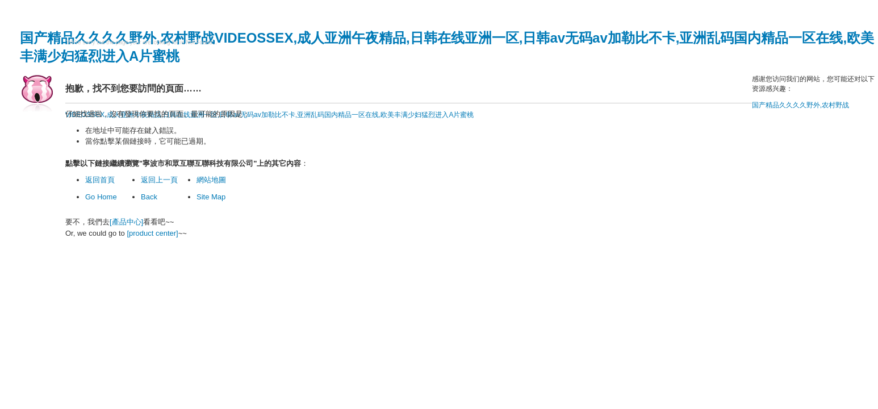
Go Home (101, 197)
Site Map (210, 197)
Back (149, 197)
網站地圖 (211, 180)
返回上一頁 (159, 180)
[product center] (152, 233)
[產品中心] (126, 222)
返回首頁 (100, 180)
